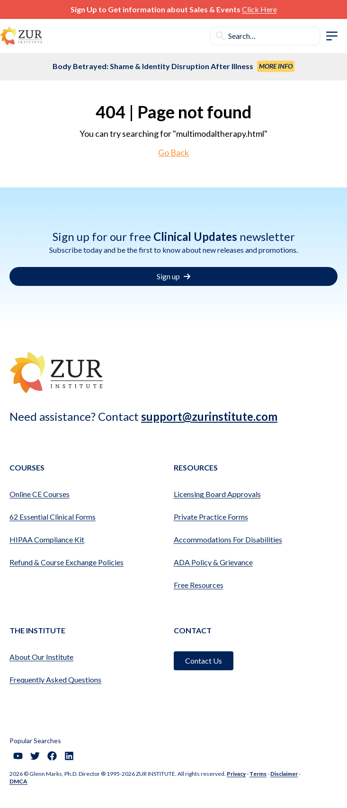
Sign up (173, 276)
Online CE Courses (39, 493)
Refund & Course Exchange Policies (66, 562)
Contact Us (203, 660)
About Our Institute (41, 656)
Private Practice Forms (211, 516)
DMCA (18, 781)
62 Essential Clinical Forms (52, 516)
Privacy (236, 773)
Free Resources (198, 584)
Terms (258, 773)
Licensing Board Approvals (217, 493)
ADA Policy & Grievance (213, 562)
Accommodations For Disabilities (228, 539)
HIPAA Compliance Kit (46, 539)
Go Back (173, 152)
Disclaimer (284, 773)
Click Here (259, 9)
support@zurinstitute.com (209, 416)
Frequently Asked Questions (55, 679)
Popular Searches (35, 741)
